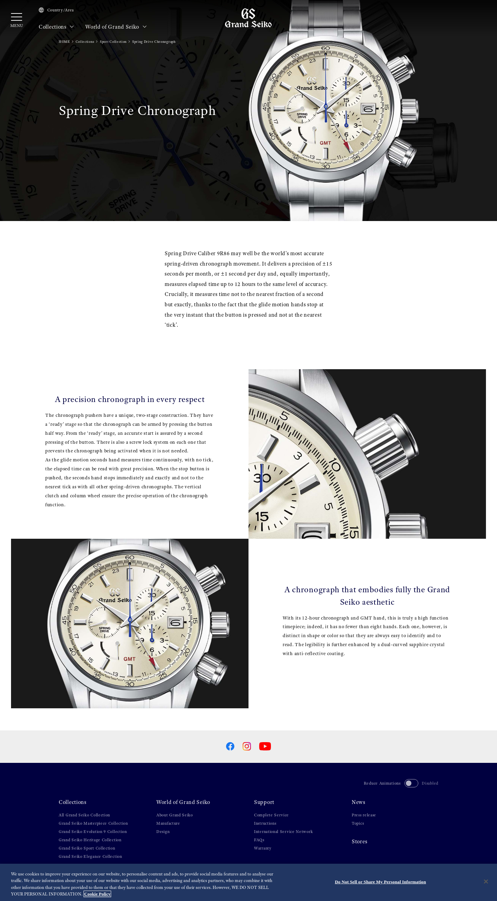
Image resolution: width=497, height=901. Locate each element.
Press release (364, 815)
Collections (56, 26)
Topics (358, 823)
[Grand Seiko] (248, 17)
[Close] (486, 881)
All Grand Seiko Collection (84, 815)
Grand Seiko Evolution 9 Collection (93, 831)
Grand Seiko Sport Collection (87, 848)
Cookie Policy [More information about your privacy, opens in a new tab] (97, 894)
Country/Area (56, 10)
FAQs (259, 840)
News (359, 802)
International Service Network (283, 831)
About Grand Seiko (174, 815)
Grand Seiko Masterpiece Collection (93, 823)
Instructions (265, 823)
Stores (359, 841)
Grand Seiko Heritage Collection (90, 840)
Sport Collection (113, 41)
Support (264, 802)
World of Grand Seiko (116, 26)
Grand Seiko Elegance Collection (90, 856)
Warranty (263, 848)
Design (162, 831)
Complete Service (271, 815)
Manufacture (168, 823)
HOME (64, 41)
